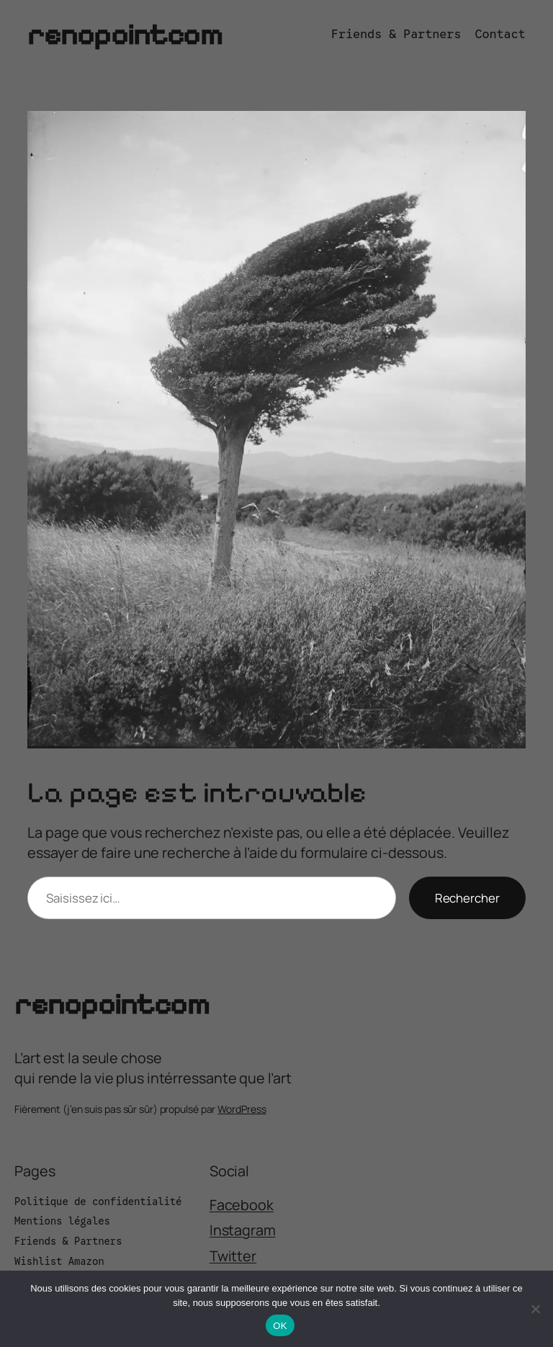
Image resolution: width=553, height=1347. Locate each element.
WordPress (241, 1109)
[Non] (535, 1309)
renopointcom (124, 34)
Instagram (243, 1230)
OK (280, 1325)
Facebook (242, 1204)
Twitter (233, 1256)
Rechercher (467, 898)
